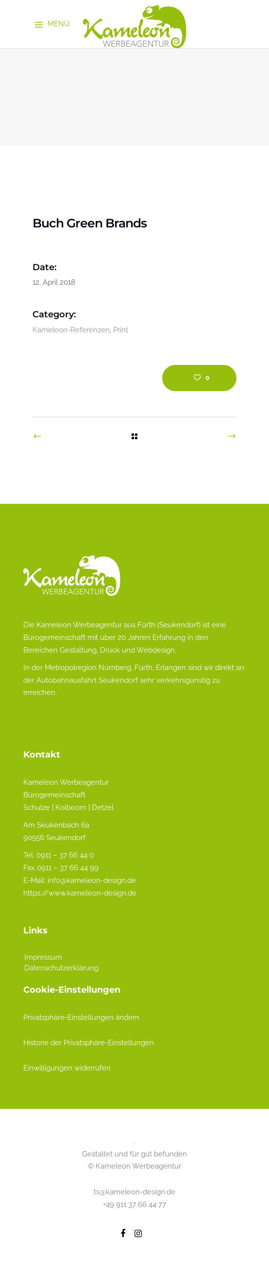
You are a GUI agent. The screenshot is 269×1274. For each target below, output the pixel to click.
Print (120, 330)
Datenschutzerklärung (61, 968)
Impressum (43, 957)
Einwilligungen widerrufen (67, 1068)
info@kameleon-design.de (92, 880)
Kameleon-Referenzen (71, 330)
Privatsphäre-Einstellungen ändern (81, 1017)
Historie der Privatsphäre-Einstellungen (88, 1042)
